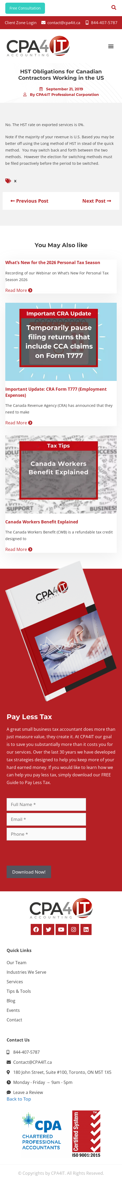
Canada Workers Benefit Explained (41, 522)
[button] (111, 46)
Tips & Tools (19, 991)
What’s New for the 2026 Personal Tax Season (52, 262)
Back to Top (19, 1099)
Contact (14, 1020)
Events (13, 1010)
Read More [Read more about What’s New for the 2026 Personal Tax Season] (18, 290)
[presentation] (47, 853)
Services (15, 982)
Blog (11, 1001)
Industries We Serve (26, 972)
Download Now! (29, 872)
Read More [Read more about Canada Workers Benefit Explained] (18, 549)
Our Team (16, 962)
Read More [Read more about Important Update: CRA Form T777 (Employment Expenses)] (18, 423)
